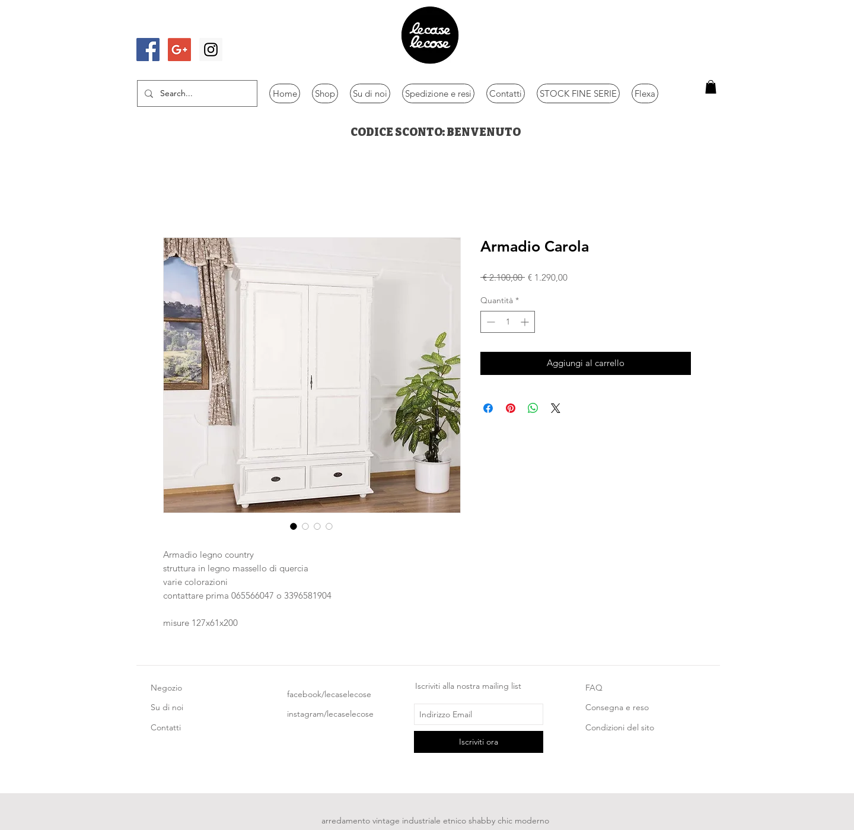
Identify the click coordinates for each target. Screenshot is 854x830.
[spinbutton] (507, 321)
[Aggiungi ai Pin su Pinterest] (511, 408)
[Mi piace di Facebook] (170, 25)
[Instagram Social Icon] (210, 49)
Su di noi (167, 707)
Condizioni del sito (619, 727)
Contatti (166, 727)
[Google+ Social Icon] (179, 49)
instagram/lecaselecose (330, 713)
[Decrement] (489, 321)
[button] (710, 87)
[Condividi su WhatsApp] (533, 408)
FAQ (594, 687)
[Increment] (525, 321)
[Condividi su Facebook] (488, 408)
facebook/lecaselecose (329, 694)
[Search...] (196, 93)
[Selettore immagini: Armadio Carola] (293, 526)
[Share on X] (556, 408)
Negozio (166, 687)
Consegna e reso (617, 707)
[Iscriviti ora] (478, 742)
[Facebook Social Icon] (148, 49)
